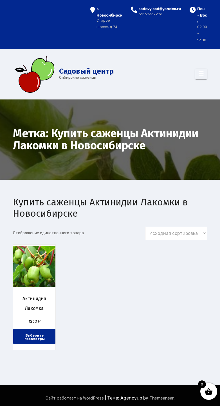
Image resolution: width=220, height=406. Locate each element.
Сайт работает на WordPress (75, 398)
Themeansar (161, 398)
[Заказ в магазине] (176, 233)
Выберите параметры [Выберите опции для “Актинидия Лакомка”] (34, 337)
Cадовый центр (86, 71)
